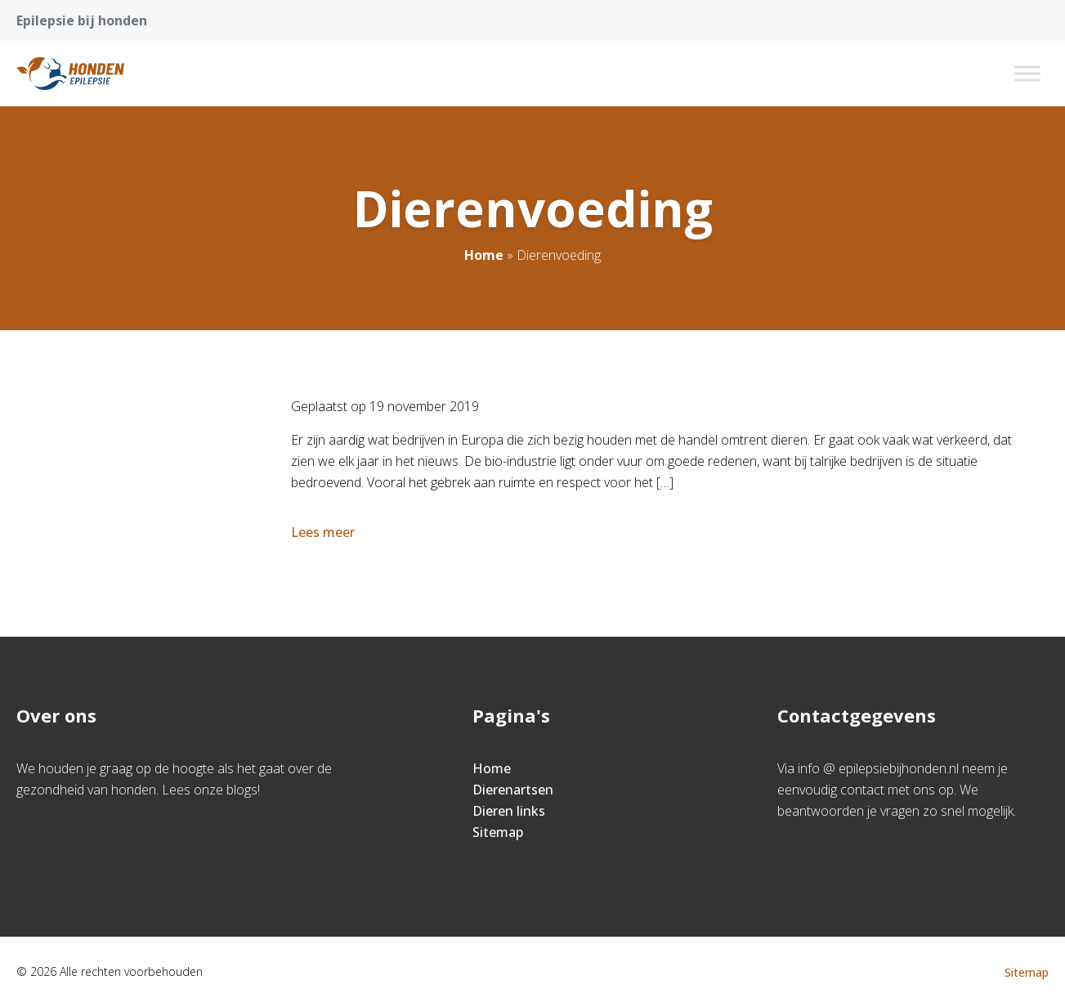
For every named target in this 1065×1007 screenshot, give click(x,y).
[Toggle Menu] (1027, 73)
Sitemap (497, 832)
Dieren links (508, 811)
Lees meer (324, 532)
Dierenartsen (512, 790)
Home (483, 255)
